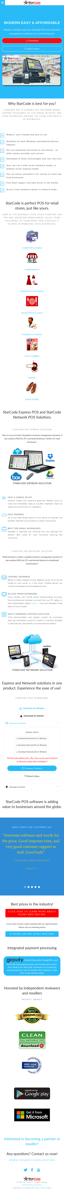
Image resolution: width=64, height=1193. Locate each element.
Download (32, 40)
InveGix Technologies (42, 1188)
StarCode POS (28, 1182)
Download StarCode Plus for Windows (31, 745)
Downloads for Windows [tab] (31, 708)
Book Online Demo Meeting (32, 934)
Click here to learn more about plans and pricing (32, 913)
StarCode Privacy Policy (32, 1185)
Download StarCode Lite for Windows (31, 752)
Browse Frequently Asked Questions (32, 1160)
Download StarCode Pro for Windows (31, 738)
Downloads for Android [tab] (31, 716)
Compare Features (32, 768)
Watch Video (32, 48)
